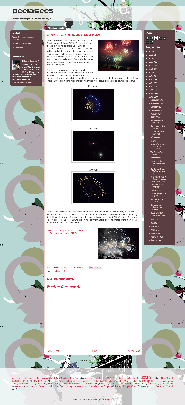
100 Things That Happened (23, 378)
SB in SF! (29, 387)
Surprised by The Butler (158, 127)
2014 (151, 93)
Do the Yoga (40, 381)
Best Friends (156, 158)
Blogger (108, 400)
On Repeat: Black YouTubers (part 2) (158, 163)
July (153, 219)
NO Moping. (155, 137)
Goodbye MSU (122, 381)
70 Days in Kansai (61, 271)
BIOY (134, 378)
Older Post (134, 351)
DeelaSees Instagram (21, 43)
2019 (151, 76)
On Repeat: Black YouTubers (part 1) (158, 171)
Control (154, 141)
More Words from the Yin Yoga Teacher (158, 146)
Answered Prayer (92, 378)
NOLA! (113, 384)
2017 (151, 83)
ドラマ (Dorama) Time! (160, 386)
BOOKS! (146, 378)
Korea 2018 (53, 384)
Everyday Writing (58, 381)
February (155, 237)
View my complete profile (23, 82)
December (155, 100)
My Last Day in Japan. (157, 200)
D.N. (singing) (17, 47)
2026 (151, 51)
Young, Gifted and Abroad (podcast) (23, 38)
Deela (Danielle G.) (32, 61)
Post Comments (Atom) (99, 360)
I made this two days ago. (157, 132)
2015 (151, 90)
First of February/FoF (78, 381)
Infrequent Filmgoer (144, 381)
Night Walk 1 (156, 117)
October (154, 107)
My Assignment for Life (157, 121)
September (156, 110)
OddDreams (125, 384)
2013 (151, 97)
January (155, 240)
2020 (151, 72)
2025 (151, 55)
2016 (151, 86)
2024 (151, 58)
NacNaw (103, 384)
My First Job (90, 384)
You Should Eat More (157, 153)
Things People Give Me (127, 386)
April (153, 230)
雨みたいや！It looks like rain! (158, 214)
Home (93, 351)
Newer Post (53, 351)
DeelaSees (32, 11)
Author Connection (121, 378)
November (155, 103)
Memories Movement (72, 384)
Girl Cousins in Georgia (102, 381)
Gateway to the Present (157, 185)
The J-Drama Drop (98, 386)
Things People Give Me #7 (158, 195)
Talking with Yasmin (74, 387)
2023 (151, 62)
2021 (151, 69)
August (154, 114)
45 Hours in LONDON (47, 378)
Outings (152, 383)
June (153, 223)
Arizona (105, 378)
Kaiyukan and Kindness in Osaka (156, 207)
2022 (151, 65)
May (153, 226)
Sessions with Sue (49, 386)
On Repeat (138, 384)
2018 (151, 79)
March (154, 233)
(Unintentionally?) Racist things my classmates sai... (159, 179)
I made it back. (157, 190)
